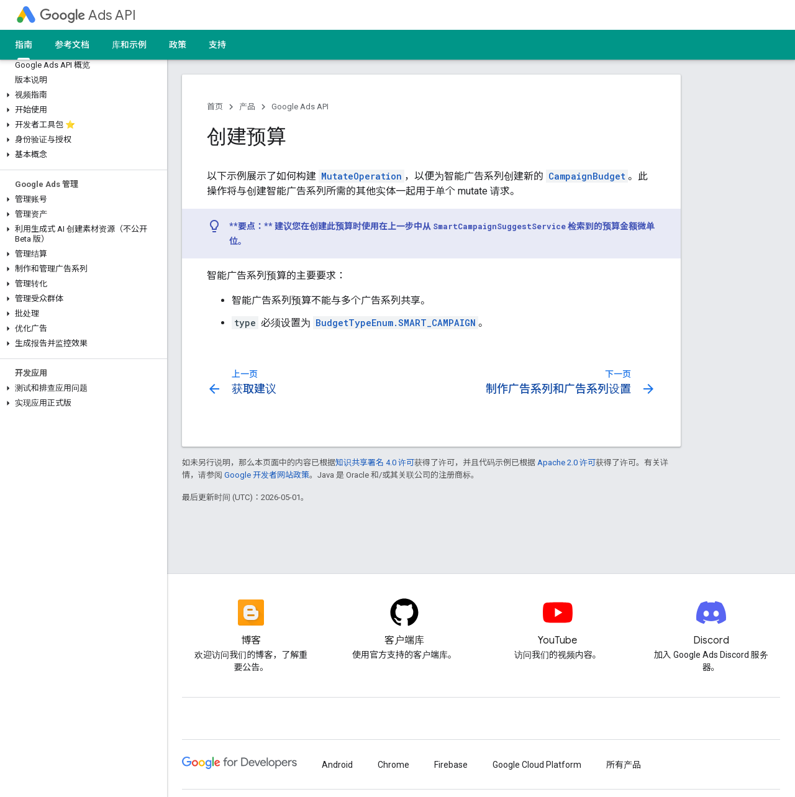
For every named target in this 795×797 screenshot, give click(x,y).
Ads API (88, 15)
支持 (217, 44)
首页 (215, 106)
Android (337, 765)
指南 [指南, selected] (23, 44)
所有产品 (623, 765)
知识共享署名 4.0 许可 (374, 462)
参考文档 (72, 44)
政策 (177, 44)
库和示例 (129, 44)
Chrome (393, 765)
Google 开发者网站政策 (266, 475)
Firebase (451, 765)
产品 (247, 106)
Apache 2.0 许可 (566, 462)
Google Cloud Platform (537, 765)
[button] (81, 95)
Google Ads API (300, 106)
